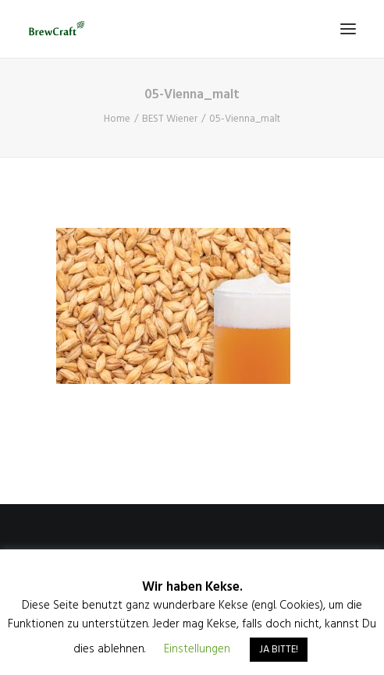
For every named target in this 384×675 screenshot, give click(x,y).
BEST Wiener (169, 119)
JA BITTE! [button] (278, 649)
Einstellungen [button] (197, 649)
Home (117, 119)
